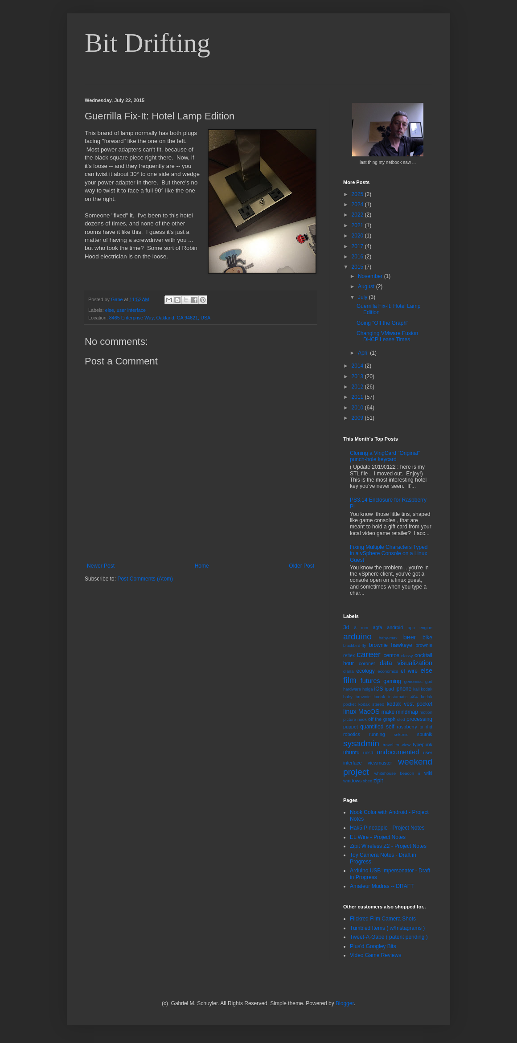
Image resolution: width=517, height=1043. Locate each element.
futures (370, 680)
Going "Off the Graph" (382, 323)
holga (367, 689)
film (350, 680)
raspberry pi (410, 726)
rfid (429, 726)
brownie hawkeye (390, 645)
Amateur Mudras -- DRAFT (382, 886)
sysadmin (361, 743)
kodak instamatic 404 (395, 696)
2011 (358, 397)
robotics (351, 734)
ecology (365, 671)
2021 (358, 225)
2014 (358, 366)
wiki (428, 773)
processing (419, 719)
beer (409, 637)
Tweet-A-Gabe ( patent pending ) (389, 937)
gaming (392, 681)
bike (427, 637)
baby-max (388, 637)
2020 (358, 236)
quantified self (377, 727)
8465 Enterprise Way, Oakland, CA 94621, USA (159, 317)
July (363, 297)
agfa (377, 627)
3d (346, 627)
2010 (358, 408)
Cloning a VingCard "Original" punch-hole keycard (385, 456)
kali (416, 689)
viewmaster (380, 762)
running (377, 734)
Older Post (301, 566)
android (395, 627)
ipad (389, 688)
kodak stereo (371, 704)
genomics (413, 681)
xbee (367, 780)
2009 (358, 418)
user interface (131, 310)
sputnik (424, 734)
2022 (358, 215)
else (109, 310)
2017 (358, 246)
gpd (428, 681)
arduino (357, 636)
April (364, 353)
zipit (378, 780)
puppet (350, 726)
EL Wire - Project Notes (378, 837)
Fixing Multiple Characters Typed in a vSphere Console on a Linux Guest (389, 553)
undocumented (398, 752)
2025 (358, 194)
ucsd (368, 752)
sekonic (401, 734)
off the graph (381, 719)
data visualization (406, 663)
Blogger (345, 1003)
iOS (378, 689)
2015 (358, 267)
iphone (403, 689)
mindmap (407, 712)
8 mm (361, 627)
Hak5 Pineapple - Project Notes (387, 828)
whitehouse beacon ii (397, 773)
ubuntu (351, 752)
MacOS (369, 711)
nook (362, 719)
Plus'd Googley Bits (373, 946)
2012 (358, 387)
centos (391, 655)
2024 (358, 204)
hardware (352, 689)
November (371, 276)
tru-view (402, 744)
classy (407, 655)
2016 (358, 257)
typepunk (422, 744)
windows (352, 780)
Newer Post (101, 566)
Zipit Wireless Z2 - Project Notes (388, 846)
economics (387, 671)
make (388, 712)
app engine (420, 627)
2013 (358, 376)
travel (388, 744)
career (369, 654)
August (367, 286)
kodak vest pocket (409, 704)
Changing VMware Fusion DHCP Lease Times (387, 336)
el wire (409, 671)
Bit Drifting (147, 42)
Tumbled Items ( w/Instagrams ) (387, 928)
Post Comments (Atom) (145, 579)
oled (401, 719)
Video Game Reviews (375, 955)
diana (348, 671)
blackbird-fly (354, 645)
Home (202, 566)
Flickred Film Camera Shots (383, 919)
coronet (367, 663)
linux (350, 711)
